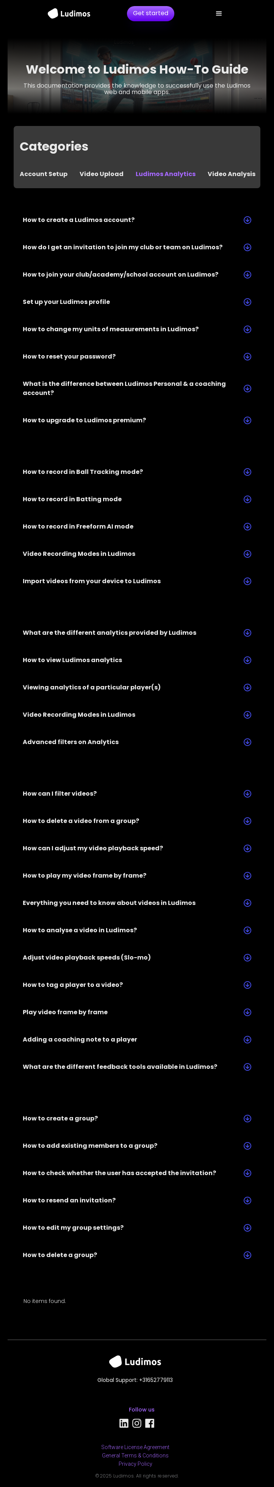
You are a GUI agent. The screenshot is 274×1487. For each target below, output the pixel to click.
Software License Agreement (135, 1447)
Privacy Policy (135, 1464)
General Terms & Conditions (135, 1455)
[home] (69, 13)
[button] (219, 13)
